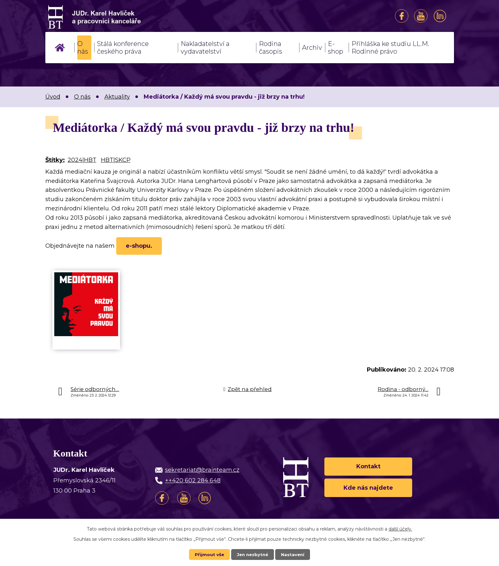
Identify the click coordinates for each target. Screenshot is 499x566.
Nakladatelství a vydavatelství (205, 47)
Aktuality (117, 96)
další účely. (400, 529)
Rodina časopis (270, 47)
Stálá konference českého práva (123, 47)
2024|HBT (82, 159)
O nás (82, 47)
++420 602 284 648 (193, 481)
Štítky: (55, 159)
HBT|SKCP (116, 159)
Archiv (312, 47)
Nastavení (294, 554)
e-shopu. (141, 246)
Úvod (60, 47)
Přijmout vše (208, 554)
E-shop (335, 47)
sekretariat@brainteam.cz (202, 471)
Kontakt (368, 466)
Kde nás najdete (368, 489)
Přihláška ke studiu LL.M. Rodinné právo (390, 47)
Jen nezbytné (252, 554)
